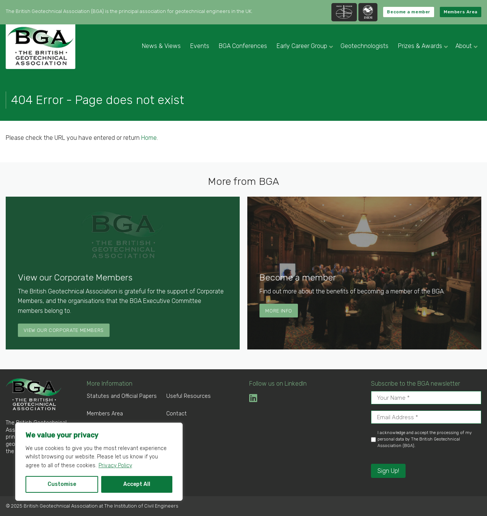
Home (149, 137)
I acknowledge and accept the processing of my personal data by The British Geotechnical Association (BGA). (424, 439)
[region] (99, 462)
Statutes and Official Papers (122, 396)
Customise (62, 484)
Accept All (136, 484)
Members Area (460, 12)
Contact (176, 413)
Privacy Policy (115, 465)
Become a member (408, 12)
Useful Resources (188, 396)
